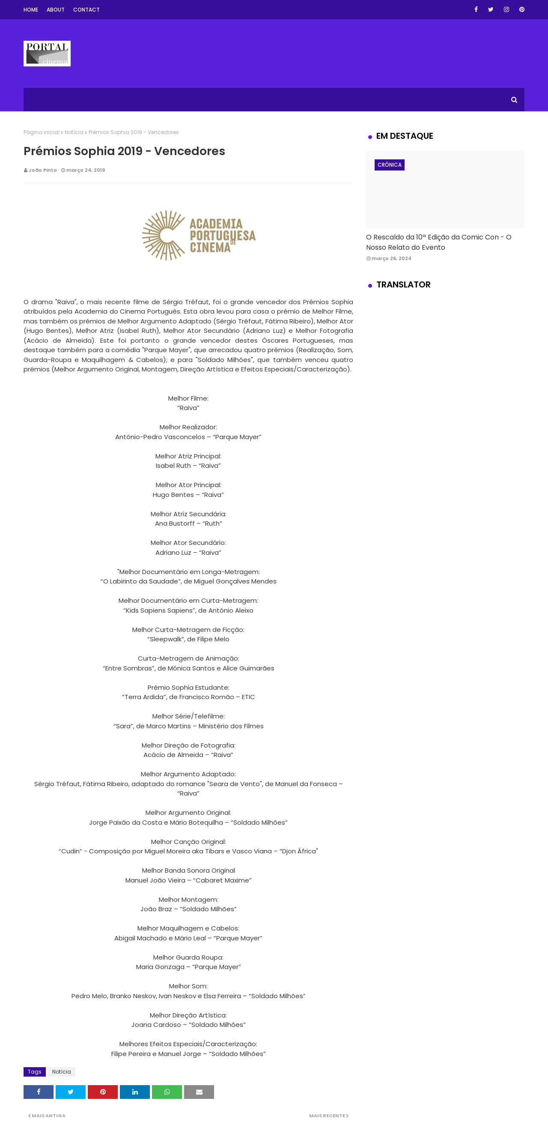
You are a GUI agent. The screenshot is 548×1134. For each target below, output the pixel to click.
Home (31, 9)
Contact (86, 9)
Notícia (74, 132)
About (56, 9)
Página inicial (42, 132)
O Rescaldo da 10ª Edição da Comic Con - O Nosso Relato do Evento (439, 242)
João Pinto (43, 170)
